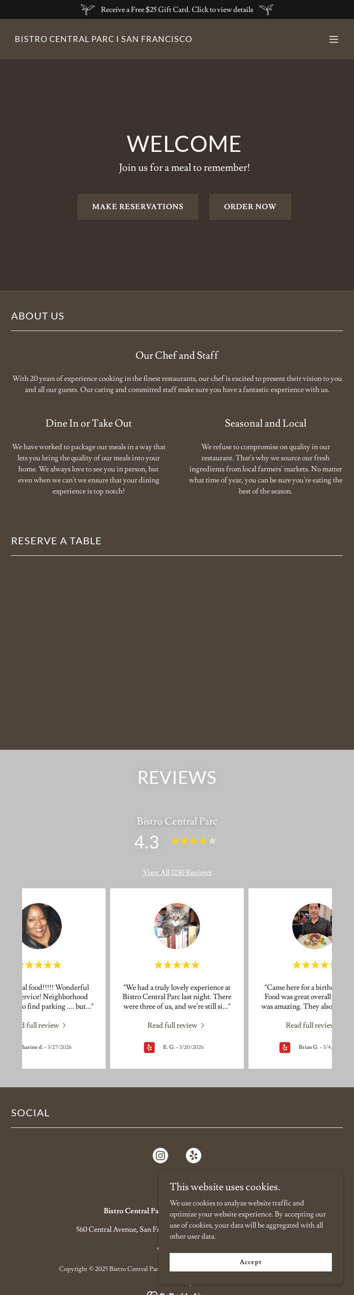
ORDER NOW (250, 206)
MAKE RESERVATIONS (137, 206)
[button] (333, 39)
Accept (250, 1262)
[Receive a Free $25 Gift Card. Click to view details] (177, 9)
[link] (103, 39)
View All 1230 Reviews (177, 872)
